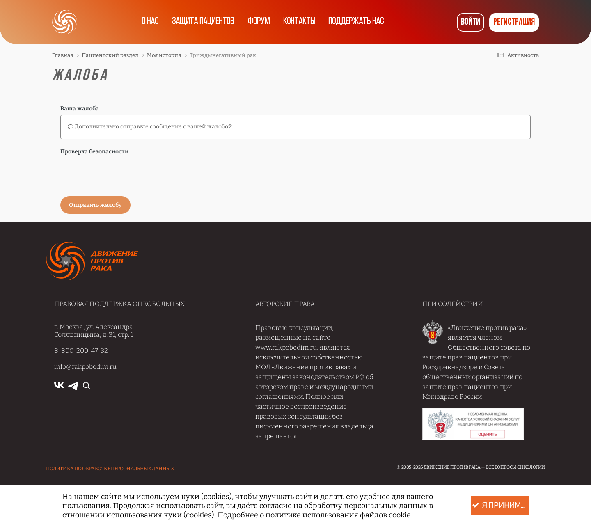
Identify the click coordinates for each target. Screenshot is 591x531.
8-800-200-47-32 (81, 351)
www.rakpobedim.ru (286, 347)
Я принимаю (500, 505)
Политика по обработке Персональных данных (110, 468)
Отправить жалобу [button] (95, 204)
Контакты (300, 22)
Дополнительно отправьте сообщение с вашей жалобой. (150, 126)
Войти (470, 22)
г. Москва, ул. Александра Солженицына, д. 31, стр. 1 (93, 331)
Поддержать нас (359, 22)
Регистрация (514, 22)
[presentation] (122, 174)
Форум (258, 22)
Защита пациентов (201, 22)
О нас (147, 22)
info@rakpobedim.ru (85, 367)
